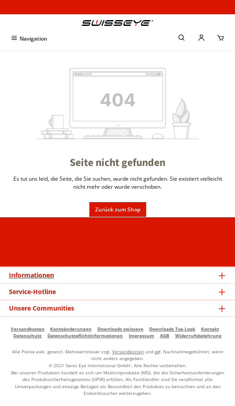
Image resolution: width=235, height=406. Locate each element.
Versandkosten (28, 329)
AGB (164, 335)
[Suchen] (182, 38)
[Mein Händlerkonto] (201, 38)
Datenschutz (27, 335)
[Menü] (28, 38)
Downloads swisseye (120, 329)
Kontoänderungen (71, 329)
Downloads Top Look (172, 329)
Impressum (141, 335)
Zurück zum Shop (117, 209)
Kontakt (210, 329)
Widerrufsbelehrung (198, 335)
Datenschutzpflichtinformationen (85, 335)
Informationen (31, 275)
